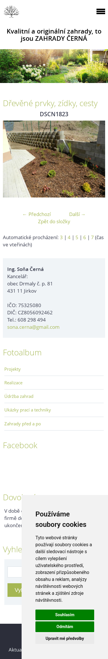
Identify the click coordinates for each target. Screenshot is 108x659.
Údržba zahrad (18, 396)
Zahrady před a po (22, 424)
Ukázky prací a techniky (27, 410)
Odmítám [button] (64, 626)
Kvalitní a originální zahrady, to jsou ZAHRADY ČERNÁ (54, 34)
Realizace (13, 382)
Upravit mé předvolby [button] (65, 638)
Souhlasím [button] (65, 614)
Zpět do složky (54, 221)
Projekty (12, 369)
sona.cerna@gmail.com (33, 327)
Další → (77, 214)
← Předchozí (36, 214)
